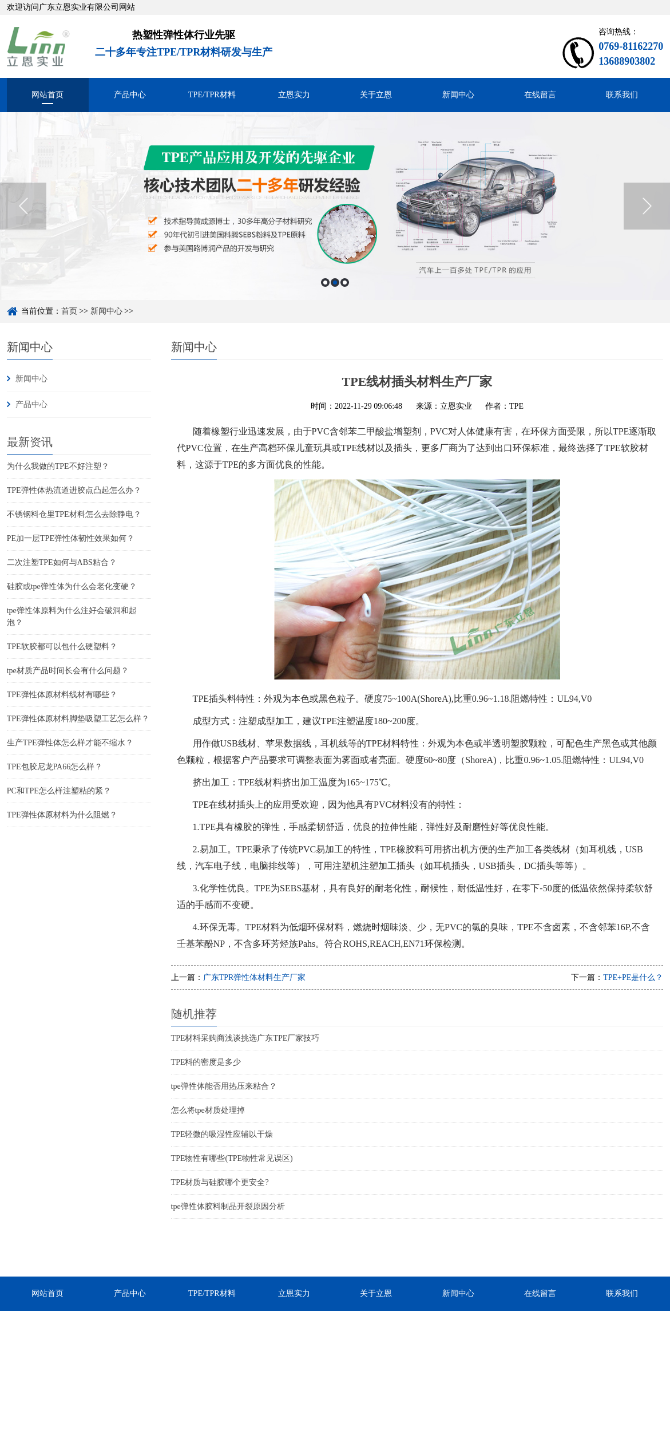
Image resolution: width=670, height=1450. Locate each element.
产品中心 (130, 94)
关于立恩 (376, 94)
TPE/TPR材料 (211, 94)
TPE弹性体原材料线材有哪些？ (62, 694)
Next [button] (647, 206)
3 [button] (345, 282)
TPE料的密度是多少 (206, 1062)
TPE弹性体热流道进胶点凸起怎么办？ (74, 490)
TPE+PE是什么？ (633, 977)
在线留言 (540, 94)
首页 (69, 311)
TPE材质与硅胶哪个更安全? (220, 1182)
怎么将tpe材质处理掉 (208, 1110)
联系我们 (622, 94)
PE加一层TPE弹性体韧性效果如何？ (70, 538)
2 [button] (335, 282)
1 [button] (325, 282)
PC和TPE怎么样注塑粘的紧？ (59, 791)
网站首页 (47, 94)
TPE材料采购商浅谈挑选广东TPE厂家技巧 (245, 1038)
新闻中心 (458, 94)
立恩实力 (294, 94)
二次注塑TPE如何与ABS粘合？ (62, 562)
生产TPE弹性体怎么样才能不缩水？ (70, 742)
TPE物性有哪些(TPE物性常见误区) (232, 1158)
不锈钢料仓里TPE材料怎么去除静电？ (74, 514)
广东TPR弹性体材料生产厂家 (254, 977)
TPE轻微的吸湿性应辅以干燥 (222, 1134)
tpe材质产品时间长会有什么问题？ (68, 670)
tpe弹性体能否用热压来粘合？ (224, 1086)
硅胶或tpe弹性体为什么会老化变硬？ (72, 586)
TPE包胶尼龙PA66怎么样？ (55, 766)
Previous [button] (23, 206)
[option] (335, 206)
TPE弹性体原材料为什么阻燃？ (62, 815)
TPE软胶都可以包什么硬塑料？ (62, 646)
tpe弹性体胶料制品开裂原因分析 (228, 1206)
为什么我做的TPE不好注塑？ (58, 466)
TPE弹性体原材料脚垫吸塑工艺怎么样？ (78, 718)
